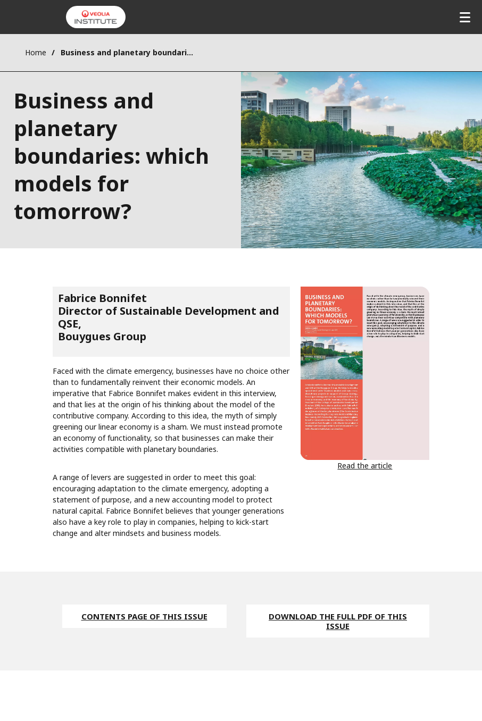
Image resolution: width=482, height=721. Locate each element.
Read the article (364, 465)
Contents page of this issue (144, 616)
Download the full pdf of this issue (338, 621)
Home (35, 52)
